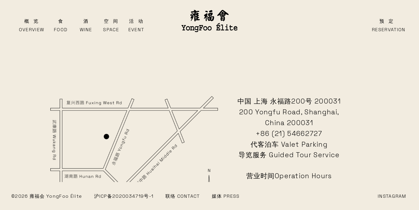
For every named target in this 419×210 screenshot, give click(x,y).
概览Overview (31, 25)
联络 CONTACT (183, 196)
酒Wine (86, 25)
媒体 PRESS (226, 196)
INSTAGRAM (392, 196)
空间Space (111, 25)
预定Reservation (386, 25)
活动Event (136, 25)
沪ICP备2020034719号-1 (124, 196)
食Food (61, 25)
